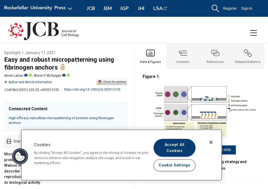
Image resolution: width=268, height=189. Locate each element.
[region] (121, 155)
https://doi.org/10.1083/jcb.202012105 (92, 89)
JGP (124, 8)
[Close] (211, 142)
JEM (107, 8)
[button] (215, 8)
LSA (158, 8)
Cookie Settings (175, 165)
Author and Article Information (28, 82)
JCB (91, 8)
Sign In (249, 8)
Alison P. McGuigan (49, 75)
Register (230, 8)
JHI (141, 8)
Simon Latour (15, 75)
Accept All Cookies (175, 148)
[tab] (150, 56)
